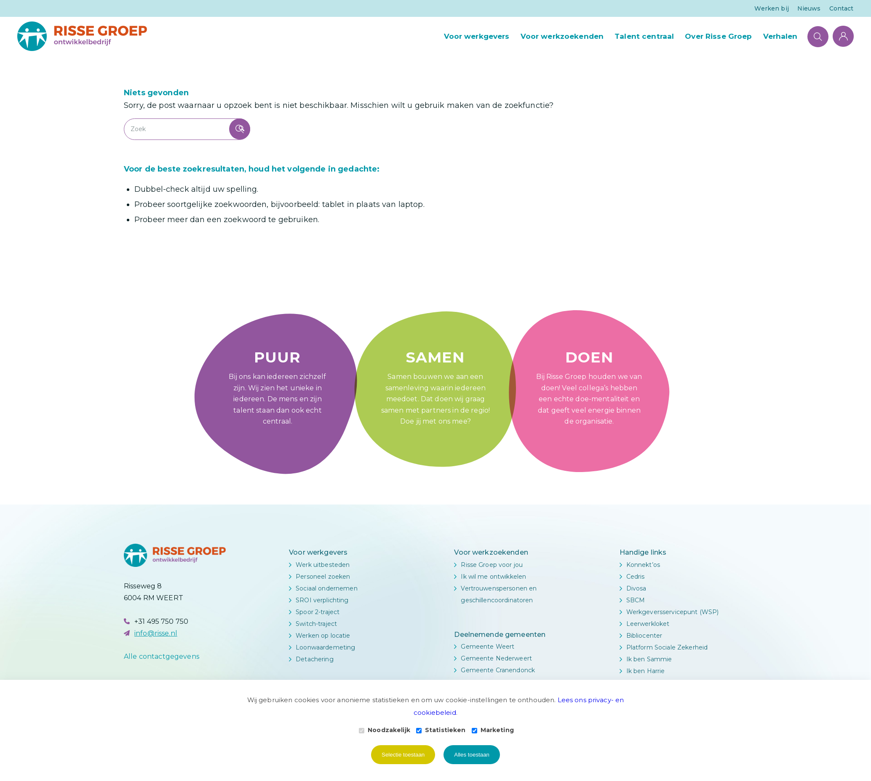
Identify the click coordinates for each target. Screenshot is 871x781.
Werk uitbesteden (323, 565)
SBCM (635, 600)
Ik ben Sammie (649, 659)
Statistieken (441, 730)
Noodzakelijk (384, 730)
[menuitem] (771, 8)
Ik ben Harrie (645, 671)
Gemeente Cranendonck (498, 670)
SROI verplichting (322, 600)
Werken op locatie (323, 635)
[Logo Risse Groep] (82, 36)
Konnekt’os (643, 565)
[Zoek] (817, 36)
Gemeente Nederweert (496, 658)
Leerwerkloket (648, 624)
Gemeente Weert (487, 646)
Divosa (636, 588)
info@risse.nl (155, 633)
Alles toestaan (471, 754)
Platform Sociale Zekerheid (667, 647)
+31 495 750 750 (161, 621)
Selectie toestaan (403, 754)
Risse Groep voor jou (492, 565)
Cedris (635, 576)
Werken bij (771, 8)
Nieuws (809, 8)
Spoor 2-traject (317, 612)
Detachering (315, 659)
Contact (841, 8)
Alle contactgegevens (161, 656)
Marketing (493, 730)
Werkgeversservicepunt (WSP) (672, 612)
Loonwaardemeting (325, 647)
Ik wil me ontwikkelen (493, 576)
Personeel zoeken (323, 576)
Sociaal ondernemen (327, 588)
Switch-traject (316, 624)
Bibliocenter (644, 635)
